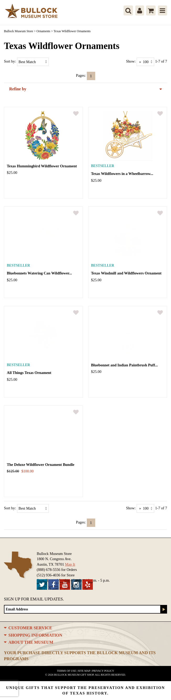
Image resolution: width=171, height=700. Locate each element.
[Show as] (145, 62)
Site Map (84, 670)
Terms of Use (66, 670)
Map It (70, 564)
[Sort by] (33, 62)
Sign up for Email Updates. (34, 599)
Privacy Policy (103, 670)
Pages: (81, 75)
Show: (131, 61)
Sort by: (10, 61)
